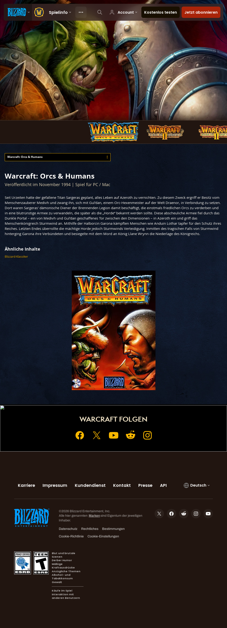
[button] (58, 157)
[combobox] (58, 157)
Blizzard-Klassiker (16, 257)
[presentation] (18, 12)
